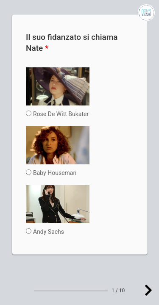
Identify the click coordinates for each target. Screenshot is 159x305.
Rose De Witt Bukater (61, 114)
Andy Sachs (48, 231)
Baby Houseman (54, 172)
